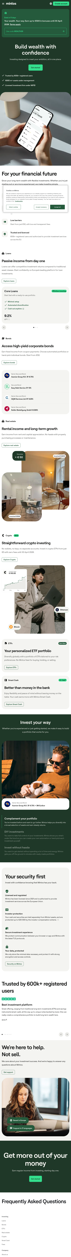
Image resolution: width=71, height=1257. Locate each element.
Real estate (6, 1232)
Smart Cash (6, 1240)
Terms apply (15, 24)
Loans (4, 1220)
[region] (35, 198)
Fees (3, 1244)
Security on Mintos (14, 964)
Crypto (4, 1236)
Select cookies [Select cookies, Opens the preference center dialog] (13, 207)
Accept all (57, 207)
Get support (8, 1072)
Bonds (4, 1224)
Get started (35, 67)
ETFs (3, 1228)
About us (5, 1254)
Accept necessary (41, 207)
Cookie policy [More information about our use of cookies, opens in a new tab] (19, 201)
